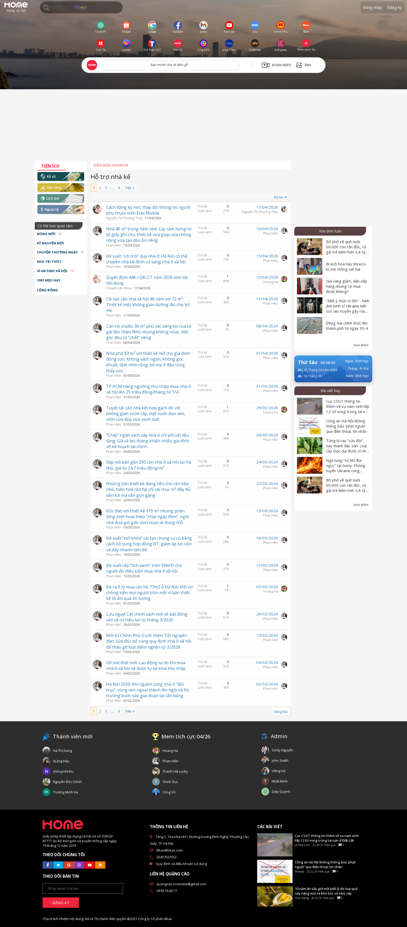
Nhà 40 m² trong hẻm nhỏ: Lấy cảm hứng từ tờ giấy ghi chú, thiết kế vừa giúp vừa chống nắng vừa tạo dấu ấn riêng (149, 234)
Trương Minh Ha (65, 792)
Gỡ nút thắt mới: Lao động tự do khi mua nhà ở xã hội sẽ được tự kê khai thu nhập (146, 665)
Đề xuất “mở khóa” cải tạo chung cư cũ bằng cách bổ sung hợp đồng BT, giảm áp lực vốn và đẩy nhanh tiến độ (149, 544)
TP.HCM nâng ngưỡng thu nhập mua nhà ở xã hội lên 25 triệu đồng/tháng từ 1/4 (148, 389)
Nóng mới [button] (46, 233)
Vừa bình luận (330, 231)
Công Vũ (168, 792)
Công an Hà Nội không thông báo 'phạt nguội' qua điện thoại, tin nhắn (346, 426)
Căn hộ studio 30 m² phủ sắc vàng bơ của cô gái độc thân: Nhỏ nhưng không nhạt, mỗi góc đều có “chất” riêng (148, 332)
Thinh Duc (170, 781)
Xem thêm (361, 345)
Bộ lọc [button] (279, 197)
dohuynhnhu (63, 771)
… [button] (112, 187)
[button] (46, 7)
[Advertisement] (203, 126)
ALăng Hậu (61, 761)
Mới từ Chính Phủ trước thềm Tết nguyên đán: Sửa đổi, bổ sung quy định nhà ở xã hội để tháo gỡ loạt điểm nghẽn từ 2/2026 (148, 641)
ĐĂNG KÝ (60, 902)
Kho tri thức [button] (49, 261)
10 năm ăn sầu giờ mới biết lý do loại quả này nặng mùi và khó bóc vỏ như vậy (326, 891)
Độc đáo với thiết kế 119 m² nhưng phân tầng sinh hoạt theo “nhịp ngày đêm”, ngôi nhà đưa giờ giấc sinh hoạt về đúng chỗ (147, 516)
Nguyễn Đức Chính (67, 781)
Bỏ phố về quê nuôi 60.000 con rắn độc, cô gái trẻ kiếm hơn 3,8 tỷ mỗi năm (346, 249)
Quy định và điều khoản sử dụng (181, 863)
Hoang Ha (270, 282)
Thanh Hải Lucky (175, 771)
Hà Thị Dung (62, 750)
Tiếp (128, 187)
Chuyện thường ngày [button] (57, 252)
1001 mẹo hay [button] (48, 280)
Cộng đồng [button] (47, 290)
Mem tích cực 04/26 (185, 736)
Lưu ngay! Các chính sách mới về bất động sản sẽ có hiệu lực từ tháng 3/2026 (146, 617)
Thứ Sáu (307, 362)
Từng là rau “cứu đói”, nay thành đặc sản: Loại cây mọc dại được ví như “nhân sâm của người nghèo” (347, 451)
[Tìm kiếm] (81, 7)
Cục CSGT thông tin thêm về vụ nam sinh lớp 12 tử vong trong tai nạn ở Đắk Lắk (347, 409)
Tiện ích (50, 166)
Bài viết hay (330, 390)
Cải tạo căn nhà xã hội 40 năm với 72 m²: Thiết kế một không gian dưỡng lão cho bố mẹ (148, 304)
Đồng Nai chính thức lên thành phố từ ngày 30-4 (347, 325)
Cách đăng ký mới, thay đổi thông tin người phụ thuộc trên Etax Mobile (148, 210)
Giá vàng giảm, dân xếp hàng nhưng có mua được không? (346, 286)
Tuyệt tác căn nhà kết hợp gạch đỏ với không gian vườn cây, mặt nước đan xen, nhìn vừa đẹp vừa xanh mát (145, 413)
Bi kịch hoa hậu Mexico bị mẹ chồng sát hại (346, 266)
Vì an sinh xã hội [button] (52, 271)
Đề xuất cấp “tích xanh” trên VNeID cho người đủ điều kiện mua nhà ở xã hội (144, 568)
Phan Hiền (113, 245)
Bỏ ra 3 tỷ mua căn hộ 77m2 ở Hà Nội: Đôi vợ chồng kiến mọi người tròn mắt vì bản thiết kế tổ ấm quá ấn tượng (149, 592)
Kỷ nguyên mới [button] (50, 243)
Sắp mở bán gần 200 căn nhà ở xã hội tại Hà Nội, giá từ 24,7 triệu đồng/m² (148, 465)
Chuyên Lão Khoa (119, 288)
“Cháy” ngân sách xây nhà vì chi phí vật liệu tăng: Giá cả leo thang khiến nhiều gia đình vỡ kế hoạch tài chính (147, 441)
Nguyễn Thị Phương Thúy (124, 218)
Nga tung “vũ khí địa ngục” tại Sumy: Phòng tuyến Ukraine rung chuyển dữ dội (345, 468)
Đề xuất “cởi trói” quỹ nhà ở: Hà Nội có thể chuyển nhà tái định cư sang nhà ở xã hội (146, 259)
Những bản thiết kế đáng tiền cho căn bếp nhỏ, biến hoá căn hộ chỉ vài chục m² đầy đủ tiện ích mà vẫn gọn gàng (148, 489)
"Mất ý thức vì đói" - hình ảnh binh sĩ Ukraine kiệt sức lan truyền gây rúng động (347, 308)
